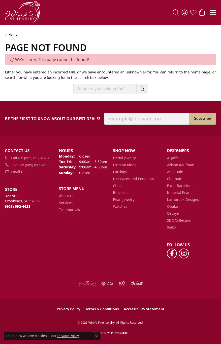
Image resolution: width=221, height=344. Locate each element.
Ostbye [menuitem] (173, 213)
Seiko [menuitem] (171, 227)
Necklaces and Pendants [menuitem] (133, 178)
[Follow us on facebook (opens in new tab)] (172, 253)
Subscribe (202, 119)
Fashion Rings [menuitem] (124, 164)
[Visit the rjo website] (122, 283)
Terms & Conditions (102, 309)
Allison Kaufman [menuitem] (180, 164)
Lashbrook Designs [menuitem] (183, 199)
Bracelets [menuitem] (120, 192)
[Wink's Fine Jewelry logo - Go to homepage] (22, 12)
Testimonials (69, 209)
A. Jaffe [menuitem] (173, 158)
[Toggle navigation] (213, 12)
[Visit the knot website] (137, 283)
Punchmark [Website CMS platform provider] (119, 333)
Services (66, 202)
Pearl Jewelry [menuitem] (123, 199)
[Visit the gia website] (107, 283)
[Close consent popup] (96, 336)
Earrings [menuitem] (120, 171)
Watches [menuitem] (120, 206)
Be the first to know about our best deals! (52, 118)
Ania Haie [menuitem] (175, 171)
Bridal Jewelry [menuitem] (124, 158)
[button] (176, 12)
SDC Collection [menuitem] (179, 220)
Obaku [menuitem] (172, 206)
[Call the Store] (18, 206)
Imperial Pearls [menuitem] (179, 192)
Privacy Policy (68, 309)
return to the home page (188, 71)
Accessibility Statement (144, 309)
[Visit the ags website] (87, 283)
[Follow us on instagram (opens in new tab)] (184, 253)
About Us (66, 195)
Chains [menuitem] (119, 185)
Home (12, 34)
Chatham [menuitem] (174, 178)
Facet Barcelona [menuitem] (180, 185)
